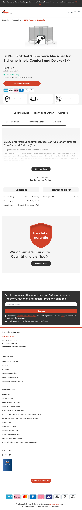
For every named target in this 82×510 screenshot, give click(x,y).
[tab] (12, 122)
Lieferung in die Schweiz (11, 406)
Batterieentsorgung (9, 426)
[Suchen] (68, 12)
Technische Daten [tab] (36, 122)
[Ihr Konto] (71, 12)
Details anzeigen (41, 263)
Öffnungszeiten (7, 398)
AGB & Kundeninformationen (12, 438)
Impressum (6, 394)
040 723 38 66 (8, 337)
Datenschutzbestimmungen (26, 316)
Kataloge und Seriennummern (13, 381)
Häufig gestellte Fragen (10, 361)
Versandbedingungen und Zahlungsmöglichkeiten (20, 418)
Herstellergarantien (9, 373)
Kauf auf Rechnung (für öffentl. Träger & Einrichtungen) (22, 414)
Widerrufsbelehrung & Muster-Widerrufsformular (20, 442)
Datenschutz (6, 422)
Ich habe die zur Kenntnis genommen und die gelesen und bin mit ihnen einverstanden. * (41, 317)
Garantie (63, 112)
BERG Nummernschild (10, 377)
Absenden (41, 311)
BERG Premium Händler (11, 402)
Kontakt (5, 365)
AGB (62, 316)
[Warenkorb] (75, 12)
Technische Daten (44, 112)
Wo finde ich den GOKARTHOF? (13, 410)
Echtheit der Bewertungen (11, 434)
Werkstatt (5, 369)
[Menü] (78, 12)
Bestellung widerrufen (41, 481)
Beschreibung (21, 112)
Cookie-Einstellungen (10, 430)
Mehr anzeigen (41, 169)
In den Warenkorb (22, 83)
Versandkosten (54, 504)
